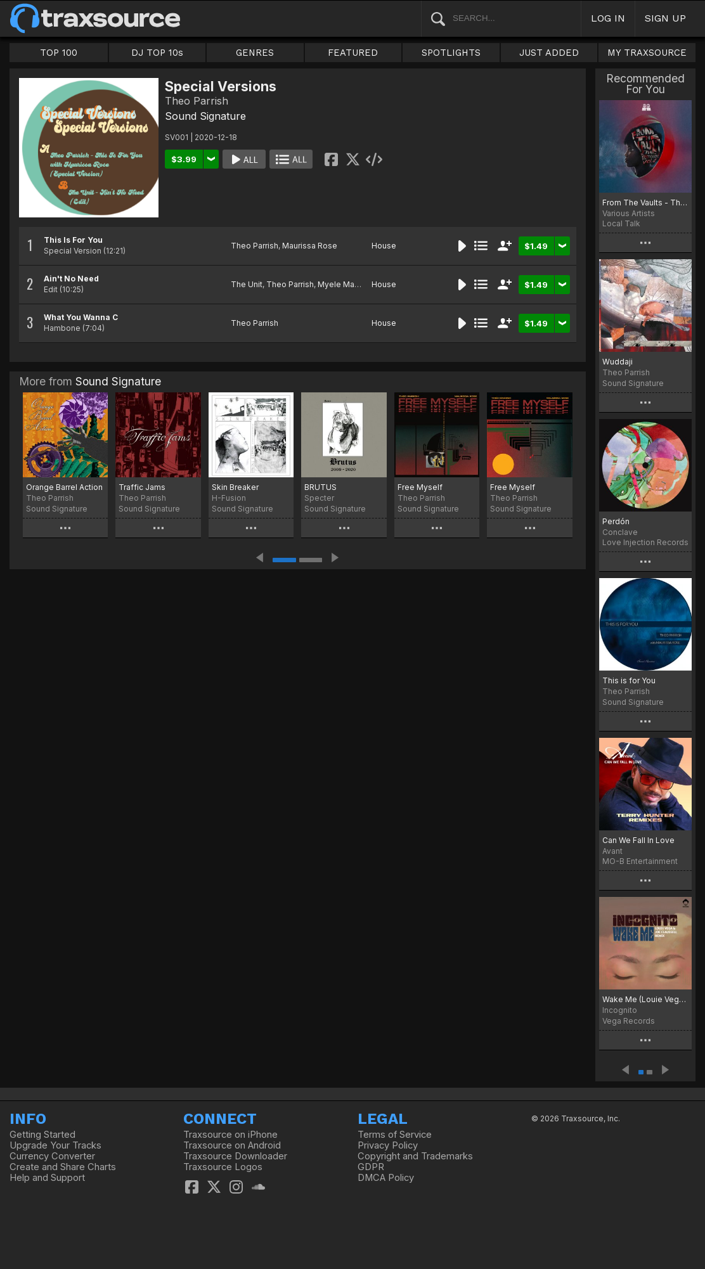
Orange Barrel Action (64, 487)
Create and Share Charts (63, 1167)
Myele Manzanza (349, 284)
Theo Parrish (254, 245)
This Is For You (73, 240)
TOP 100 (58, 52)
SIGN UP (665, 18)
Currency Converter (52, 1156)
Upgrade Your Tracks (55, 1145)
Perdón (616, 521)
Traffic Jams (142, 487)
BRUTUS (320, 487)
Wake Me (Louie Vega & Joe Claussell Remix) (645, 999)
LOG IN (608, 18)
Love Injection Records (645, 542)
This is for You (629, 680)
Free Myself (420, 487)
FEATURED (353, 52)
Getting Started (42, 1134)
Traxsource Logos (222, 1167)
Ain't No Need (71, 278)
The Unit (246, 284)
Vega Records (628, 1021)
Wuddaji (617, 361)
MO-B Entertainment (640, 861)
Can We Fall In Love (638, 840)
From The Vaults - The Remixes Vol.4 (645, 202)
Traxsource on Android (232, 1145)
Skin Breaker (235, 487)
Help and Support (47, 1177)
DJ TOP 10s (157, 52)
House (384, 245)
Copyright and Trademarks (415, 1156)
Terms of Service (395, 1134)
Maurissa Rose (309, 245)
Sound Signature (205, 116)
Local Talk (621, 223)
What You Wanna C (81, 317)
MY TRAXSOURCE (647, 52)
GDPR (371, 1167)
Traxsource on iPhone (230, 1134)
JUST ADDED (549, 52)
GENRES (255, 52)
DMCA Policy (386, 1177)
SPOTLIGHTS (451, 52)
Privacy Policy (388, 1145)
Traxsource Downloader (235, 1156)
